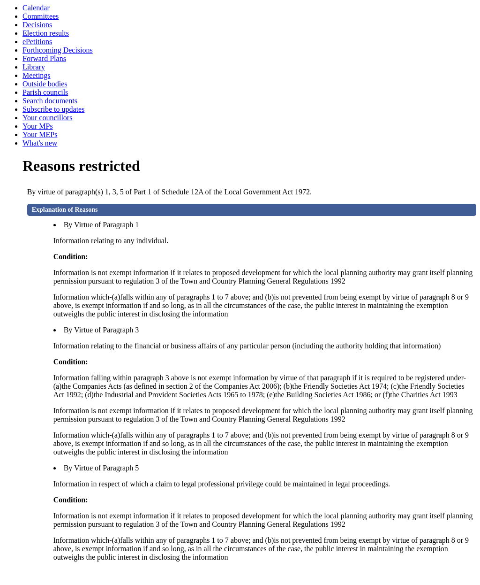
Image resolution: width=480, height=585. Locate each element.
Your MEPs (39, 135)
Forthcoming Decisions (57, 50)
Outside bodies (45, 84)
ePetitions (37, 42)
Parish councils (45, 92)
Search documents (49, 101)
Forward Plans (44, 58)
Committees (40, 16)
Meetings (36, 75)
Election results (45, 33)
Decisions (37, 25)
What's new (39, 143)
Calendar (36, 8)
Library (33, 67)
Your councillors (47, 118)
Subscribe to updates (53, 109)
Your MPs (37, 126)
